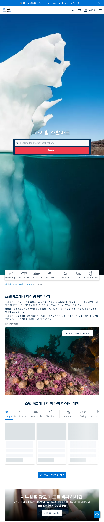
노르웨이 (28, 284)
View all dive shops (52, 475)
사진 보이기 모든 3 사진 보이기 (78, 333)
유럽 (21, 284)
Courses (68, 413)
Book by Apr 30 (71, 2)
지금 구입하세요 (52, 513)
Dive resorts (20, 413)
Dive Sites (51, 413)
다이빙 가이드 (11, 284)
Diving (83, 413)
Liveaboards (36, 413)
